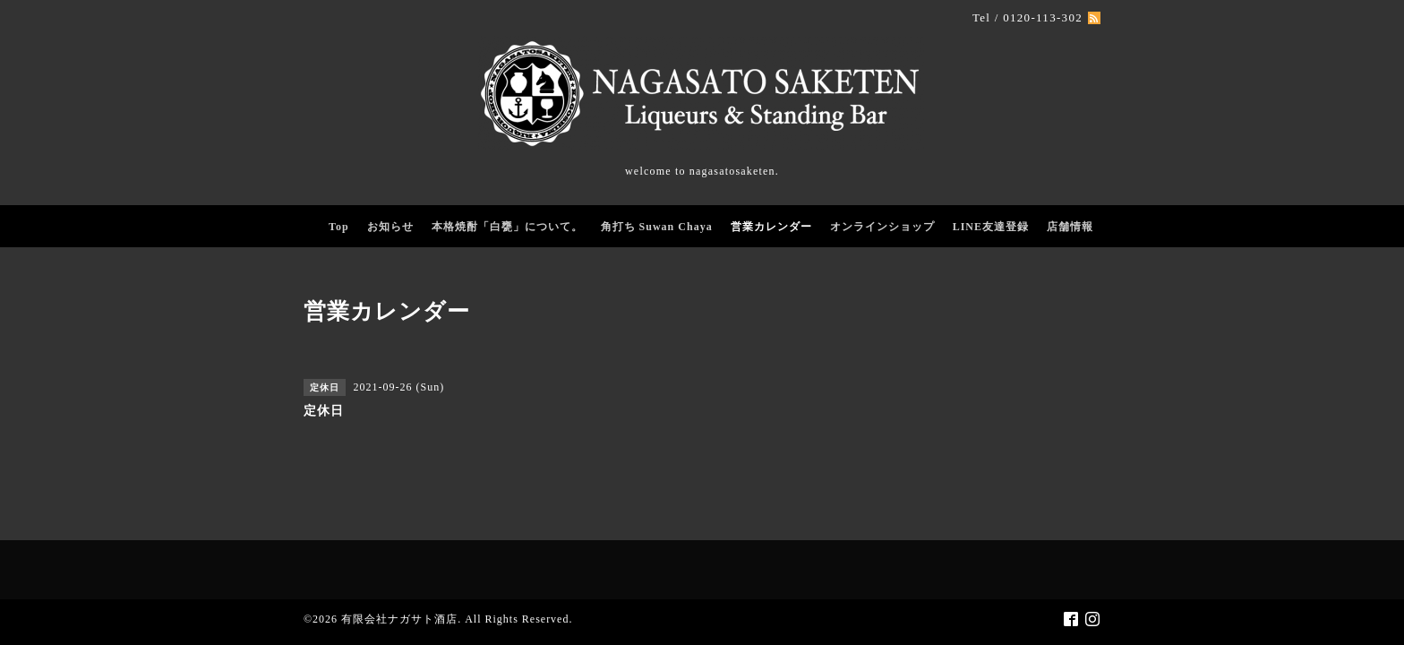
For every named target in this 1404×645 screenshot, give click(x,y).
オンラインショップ (882, 226)
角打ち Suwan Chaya (657, 226)
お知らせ (390, 226)
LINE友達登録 (991, 226)
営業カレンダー (771, 226)
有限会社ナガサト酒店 (399, 619)
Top (339, 226)
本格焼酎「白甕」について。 (507, 226)
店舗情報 (1070, 226)
